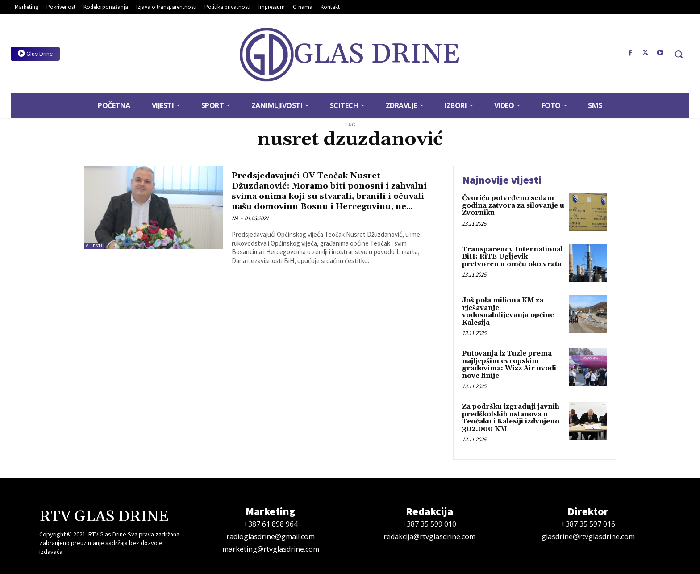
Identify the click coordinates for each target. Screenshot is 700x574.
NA (235, 229)
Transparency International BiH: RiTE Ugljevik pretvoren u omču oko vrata (512, 256)
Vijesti (94, 246)
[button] (678, 54)
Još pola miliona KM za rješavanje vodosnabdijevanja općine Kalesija (508, 311)
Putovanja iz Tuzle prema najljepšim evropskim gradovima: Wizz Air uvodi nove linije (509, 364)
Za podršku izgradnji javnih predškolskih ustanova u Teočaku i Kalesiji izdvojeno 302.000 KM (510, 417)
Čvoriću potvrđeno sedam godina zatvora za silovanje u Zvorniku (513, 205)
